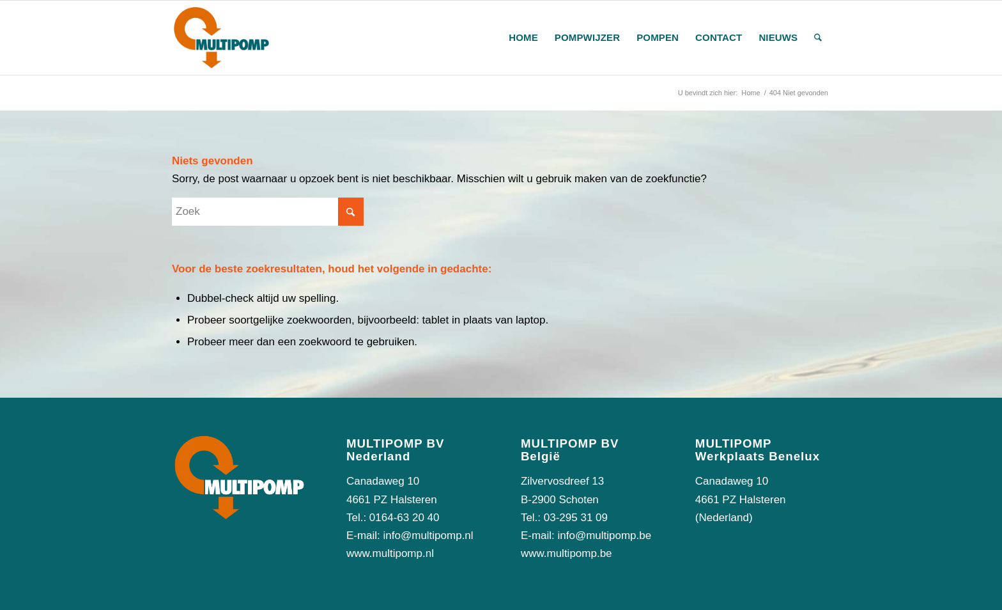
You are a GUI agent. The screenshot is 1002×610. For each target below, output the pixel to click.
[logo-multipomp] (221, 38)
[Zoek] (818, 38)
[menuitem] (523, 38)
